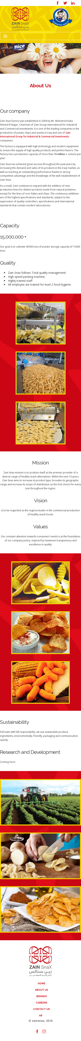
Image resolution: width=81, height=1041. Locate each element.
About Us (41, 990)
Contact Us (41, 1009)
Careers (41, 1002)
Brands (41, 996)
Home (41, 983)
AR (40, 1015)
